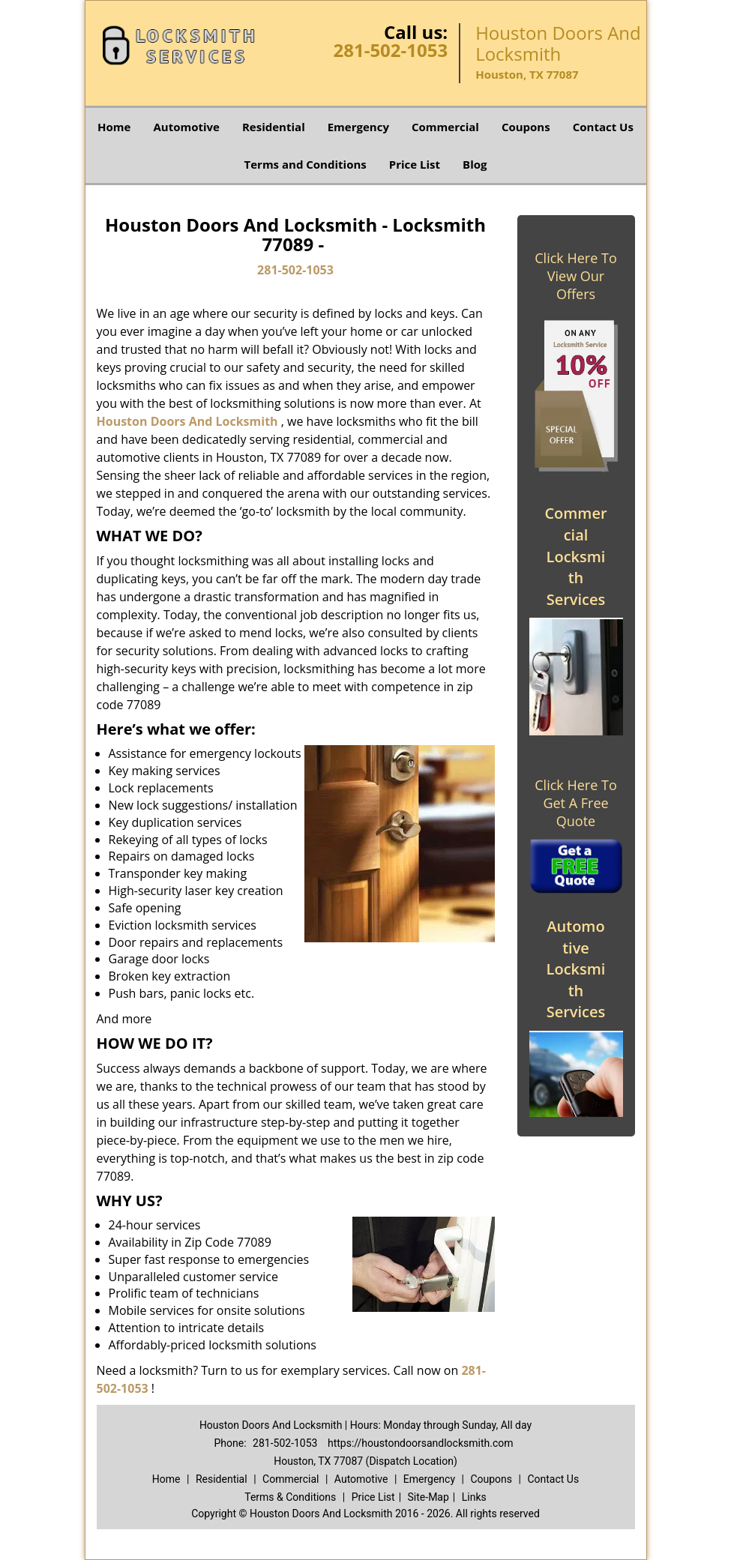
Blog (475, 164)
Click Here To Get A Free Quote (575, 803)
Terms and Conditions (305, 164)
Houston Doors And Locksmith (187, 421)
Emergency (358, 126)
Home (113, 126)
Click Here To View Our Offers (575, 276)
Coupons (526, 126)
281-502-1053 (390, 49)
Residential (273, 126)
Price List (414, 164)
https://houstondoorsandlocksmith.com (421, 1443)
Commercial (445, 126)
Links (474, 1497)
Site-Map (428, 1497)
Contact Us (603, 126)
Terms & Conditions (290, 1497)
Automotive (186, 126)
